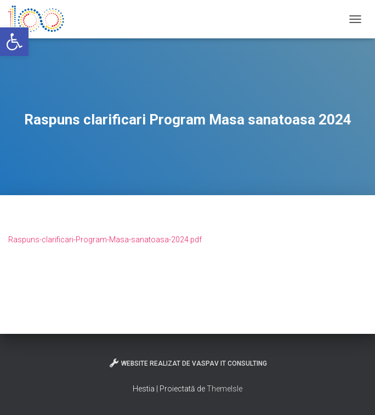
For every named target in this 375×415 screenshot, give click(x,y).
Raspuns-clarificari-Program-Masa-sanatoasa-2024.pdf (105, 239)
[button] (14, 41)
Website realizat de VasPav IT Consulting (188, 362)
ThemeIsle (224, 388)
